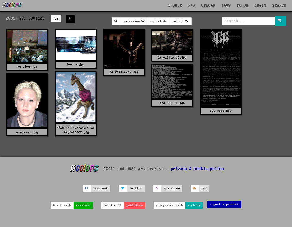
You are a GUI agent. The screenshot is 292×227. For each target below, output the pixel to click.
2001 (10, 18)
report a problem (224, 204)
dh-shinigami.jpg (124, 71)
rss (204, 188)
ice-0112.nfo (221, 110)
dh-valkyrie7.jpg (172, 57)
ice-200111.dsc (172, 103)
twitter (136, 188)
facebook (100, 188)
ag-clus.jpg (27, 66)
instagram (172, 188)
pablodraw (135, 205)
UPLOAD (208, 6)
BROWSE (175, 6)
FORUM (243, 6)
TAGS (226, 6)
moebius (194, 205)
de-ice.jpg (76, 64)
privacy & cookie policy (197, 169)
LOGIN (260, 6)
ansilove (83, 205)
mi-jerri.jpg (27, 132)
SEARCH (279, 6)
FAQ (191, 6)
